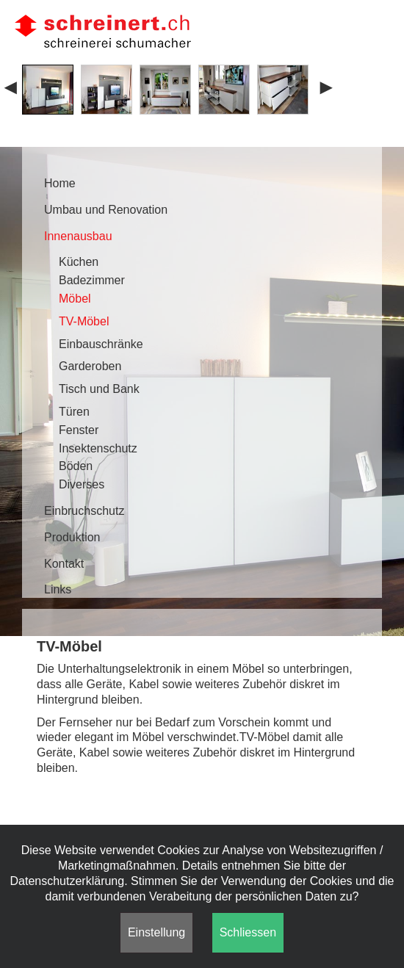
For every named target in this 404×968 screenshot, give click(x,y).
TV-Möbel (84, 321)
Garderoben (90, 366)
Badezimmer (92, 280)
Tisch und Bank (99, 389)
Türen (74, 411)
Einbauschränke (101, 344)
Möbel (75, 298)
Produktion (72, 537)
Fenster (78, 430)
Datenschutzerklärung (67, 881)
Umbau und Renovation (105, 209)
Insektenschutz (98, 448)
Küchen (78, 262)
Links (57, 589)
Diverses (81, 484)
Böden (76, 466)
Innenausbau (78, 236)
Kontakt (64, 563)
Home (60, 183)
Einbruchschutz (84, 511)
